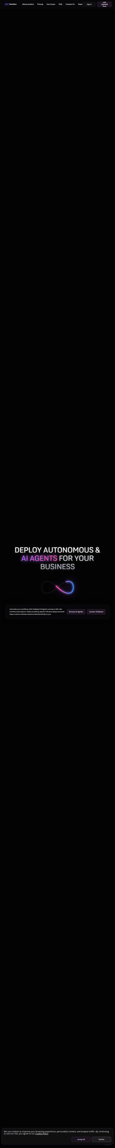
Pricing (40, 4)
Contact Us (70, 4)
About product (28, 4)
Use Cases (51, 4)
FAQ (60, 4)
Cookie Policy (41, 1133)
